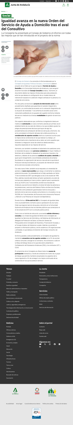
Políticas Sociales (5, 58)
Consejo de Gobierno (6, 57)
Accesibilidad (10, 403)
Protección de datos (61, 403)
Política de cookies (48, 403)
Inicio (22, 5)
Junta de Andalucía (7, 5)
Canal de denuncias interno (32, 403)
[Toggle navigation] (68, 5)
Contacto (42, 1)
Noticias (3, 11)
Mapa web (48, 1)
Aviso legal (19, 403)
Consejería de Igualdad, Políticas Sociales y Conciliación (33, 84)
